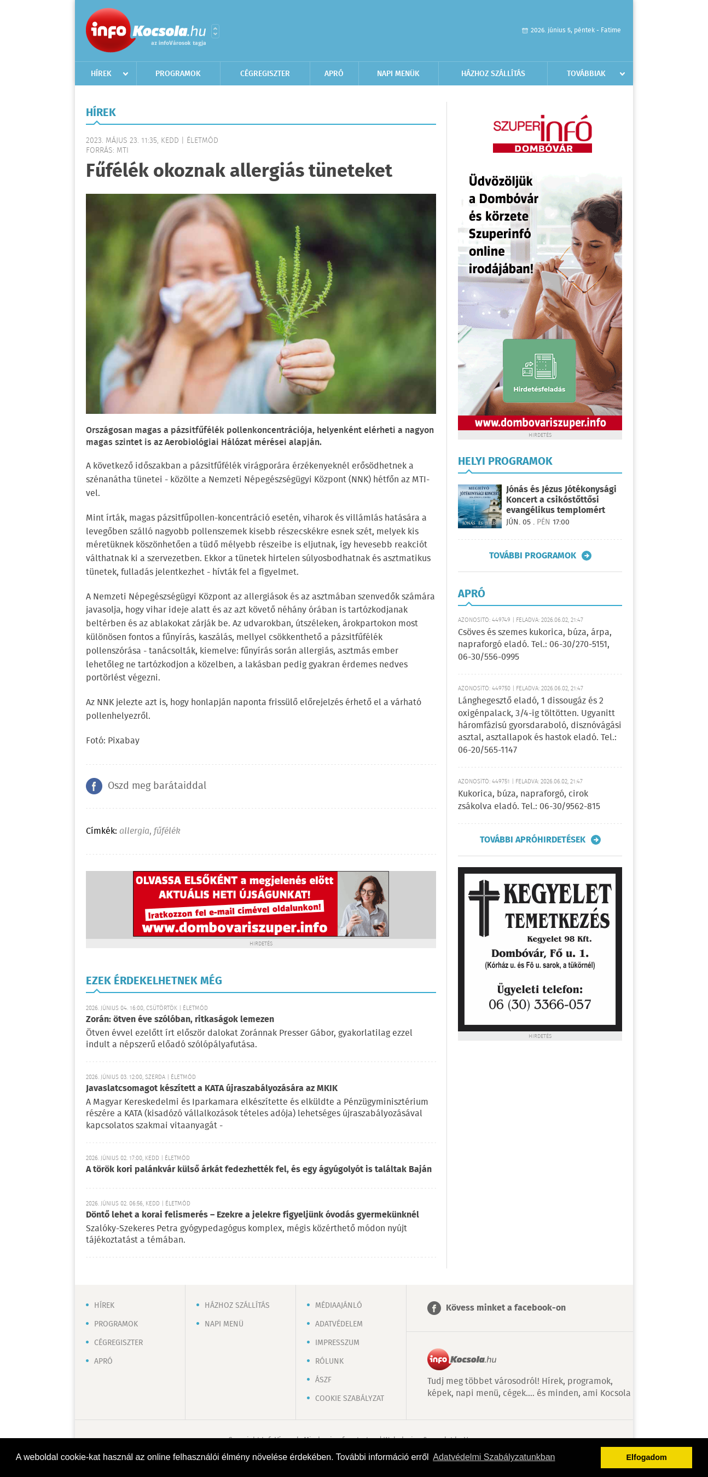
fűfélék (167, 831)
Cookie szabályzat (349, 1399)
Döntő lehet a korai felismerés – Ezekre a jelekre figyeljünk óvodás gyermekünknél (252, 1215)
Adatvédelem (339, 1324)
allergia (134, 831)
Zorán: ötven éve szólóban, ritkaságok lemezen (180, 1019)
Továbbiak (586, 74)
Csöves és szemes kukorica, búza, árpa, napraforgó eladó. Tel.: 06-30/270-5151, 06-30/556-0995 (535, 645)
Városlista (215, 31)
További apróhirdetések (532, 840)
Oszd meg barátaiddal (157, 786)
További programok (532, 556)
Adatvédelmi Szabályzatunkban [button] (494, 1457)
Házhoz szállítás (493, 74)
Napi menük (398, 74)
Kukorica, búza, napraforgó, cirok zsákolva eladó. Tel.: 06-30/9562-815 (529, 800)
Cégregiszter (265, 74)
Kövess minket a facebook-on (506, 1308)
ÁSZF (323, 1380)
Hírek (101, 74)
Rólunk (329, 1361)
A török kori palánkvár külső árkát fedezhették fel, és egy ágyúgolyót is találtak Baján (259, 1169)
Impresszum (337, 1343)
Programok (178, 74)
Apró (334, 74)
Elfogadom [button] (646, 1457)
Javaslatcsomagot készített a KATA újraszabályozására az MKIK (212, 1088)
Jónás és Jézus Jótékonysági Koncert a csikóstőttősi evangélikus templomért (561, 500)
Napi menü (224, 1324)
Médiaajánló (338, 1306)
